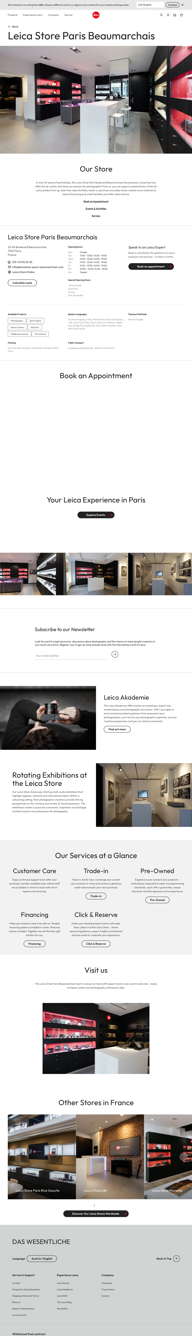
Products (13, 14)
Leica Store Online (23, 272)
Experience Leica (32, 14)
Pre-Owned (157, 900)
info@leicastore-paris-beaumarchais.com (37, 267)
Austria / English (41, 1258)
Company (53, 14)
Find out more (117, 729)
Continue (172, 4)
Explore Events (95, 515)
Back (13, 26)
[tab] (94, 1205)
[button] (176, 1258)
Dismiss (182, 5)
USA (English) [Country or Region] (144, 4)
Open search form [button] (161, 15)
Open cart (181, 15)
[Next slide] (174, 1157)
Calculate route (22, 283)
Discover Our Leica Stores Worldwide (95, 1214)
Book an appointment (150, 266)
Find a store (174, 15)
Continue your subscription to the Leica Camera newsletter (115, 654)
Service (68, 14)
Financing (34, 944)
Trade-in (95, 896)
